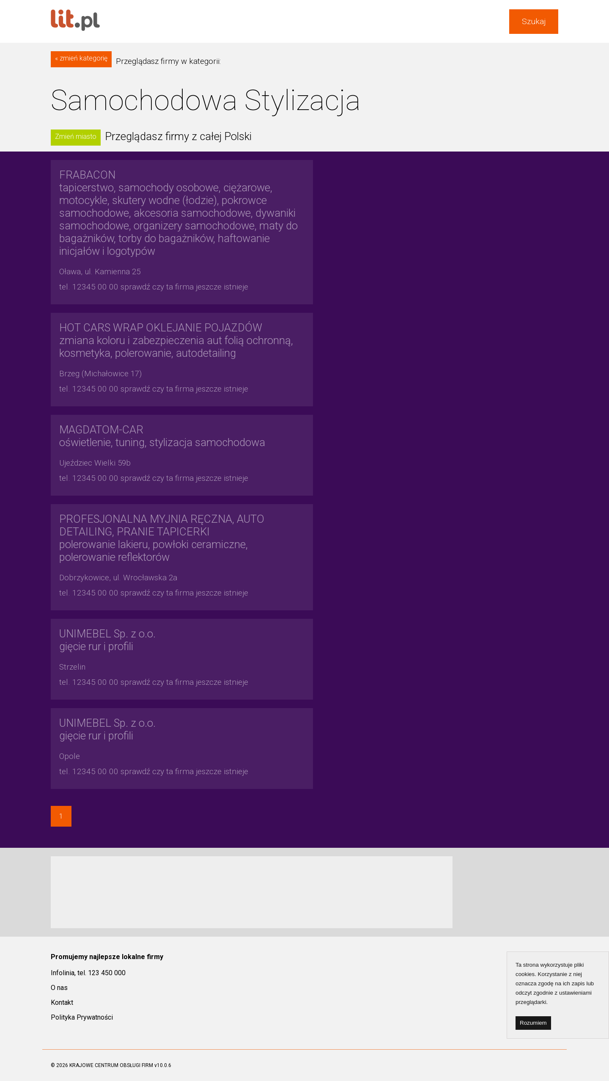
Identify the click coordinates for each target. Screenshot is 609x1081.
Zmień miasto (75, 136)
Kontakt (62, 1002)
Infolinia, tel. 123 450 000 (88, 973)
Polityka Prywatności (82, 1017)
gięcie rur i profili (107, 640)
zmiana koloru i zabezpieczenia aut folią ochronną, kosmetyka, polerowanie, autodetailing (176, 340)
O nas (59, 988)
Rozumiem (533, 1023)
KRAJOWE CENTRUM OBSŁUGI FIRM (111, 1065)
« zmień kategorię (81, 58)
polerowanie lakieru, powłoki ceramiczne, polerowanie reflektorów (161, 538)
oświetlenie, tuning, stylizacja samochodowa (162, 436)
